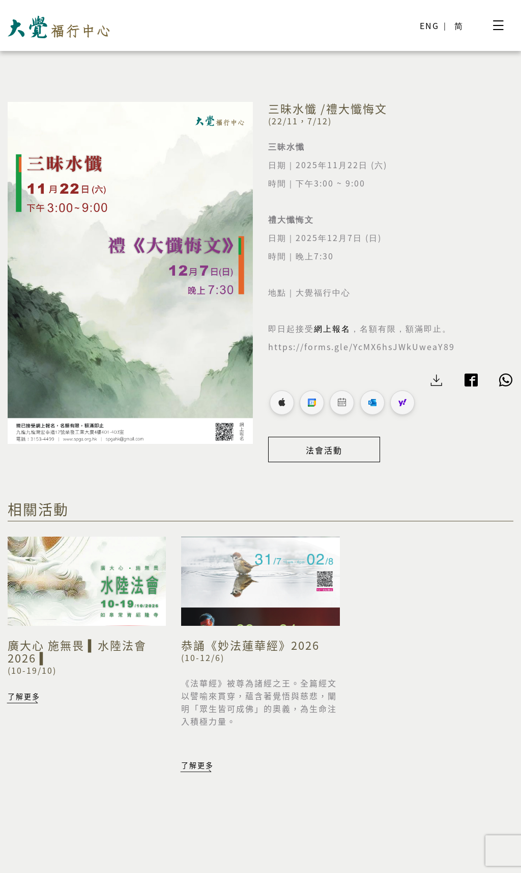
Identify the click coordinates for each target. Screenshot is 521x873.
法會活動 (324, 450)
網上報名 (332, 329)
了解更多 (24, 696)
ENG (429, 25)
